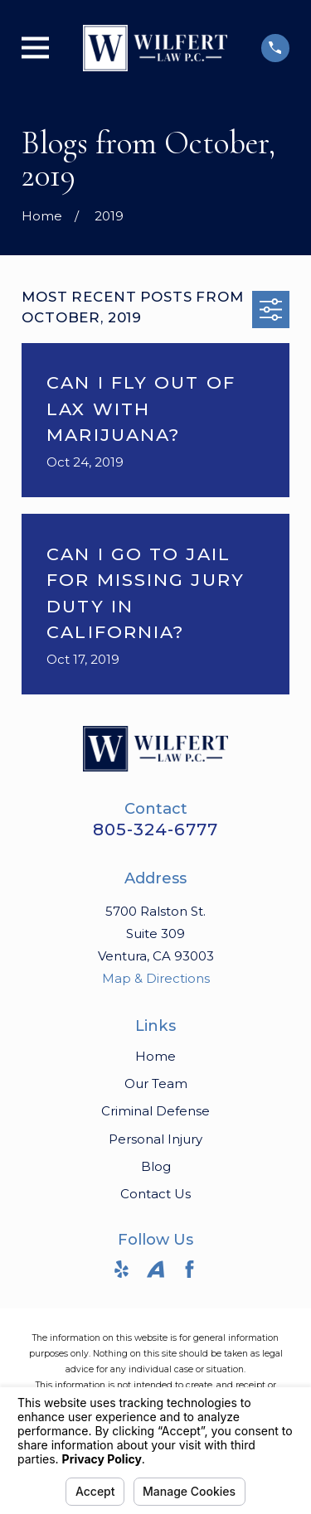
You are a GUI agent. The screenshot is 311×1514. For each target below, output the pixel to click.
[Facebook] (189, 1269)
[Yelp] (121, 1269)
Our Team (155, 1083)
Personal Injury (155, 1139)
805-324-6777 (155, 829)
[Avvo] (155, 1269)
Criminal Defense (155, 1111)
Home (155, 1056)
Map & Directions (156, 978)
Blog (156, 1166)
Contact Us (155, 1194)
